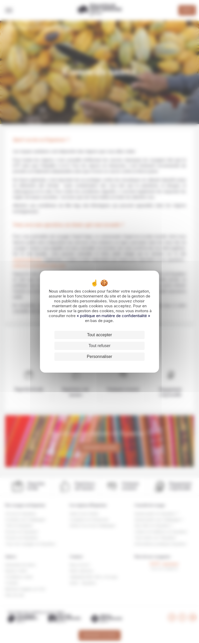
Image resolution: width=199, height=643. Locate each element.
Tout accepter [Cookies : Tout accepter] (99, 335)
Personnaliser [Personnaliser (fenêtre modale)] (99, 356)
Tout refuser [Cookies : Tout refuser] (99, 345)
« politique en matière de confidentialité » (113, 315)
